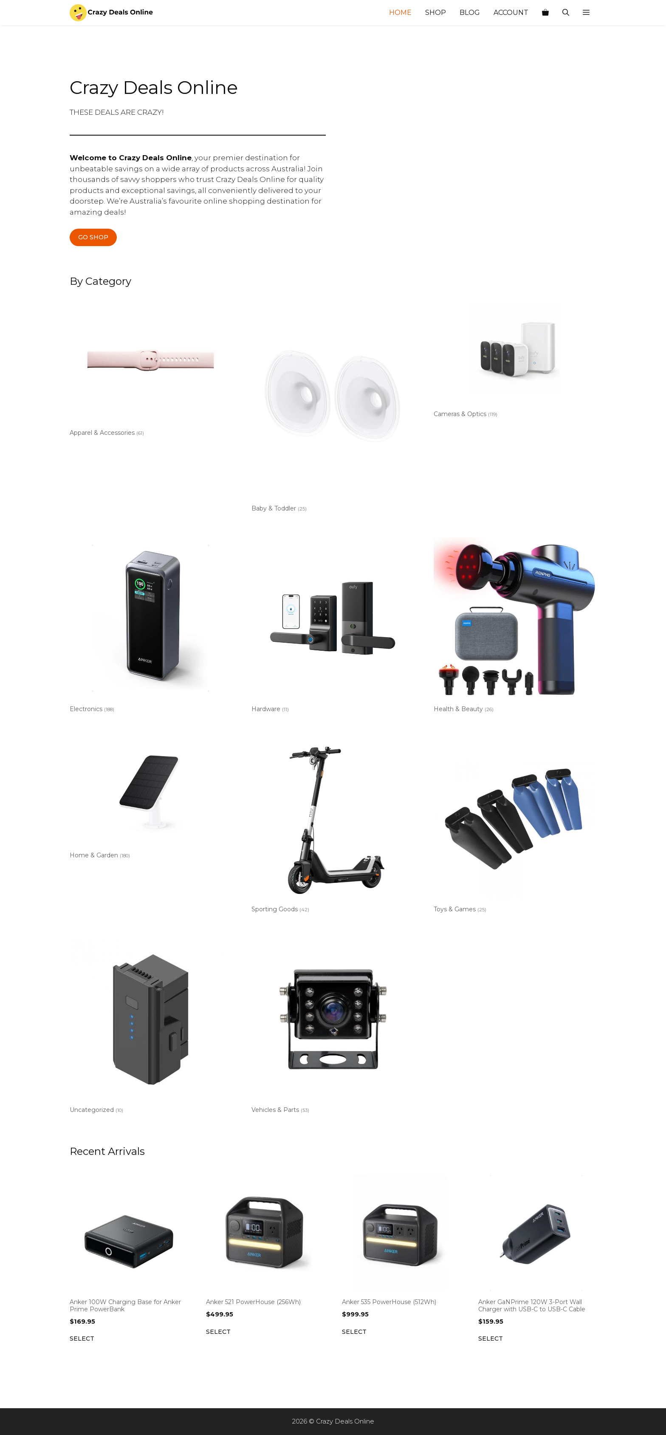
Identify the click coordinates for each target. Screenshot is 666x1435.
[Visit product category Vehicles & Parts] (332, 1027)
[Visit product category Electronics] (150, 626)
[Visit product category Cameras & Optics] (514, 358)
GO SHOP (93, 237)
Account (511, 13)
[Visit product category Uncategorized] (150, 1027)
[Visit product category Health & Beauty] (514, 626)
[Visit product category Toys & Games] (514, 826)
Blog (470, 13)
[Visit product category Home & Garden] (150, 799)
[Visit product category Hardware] (332, 626)
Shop (435, 13)
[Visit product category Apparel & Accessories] (150, 368)
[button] (586, 13)
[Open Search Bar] (566, 13)
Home (400, 13)
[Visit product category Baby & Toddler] (332, 406)
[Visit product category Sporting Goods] (332, 826)
